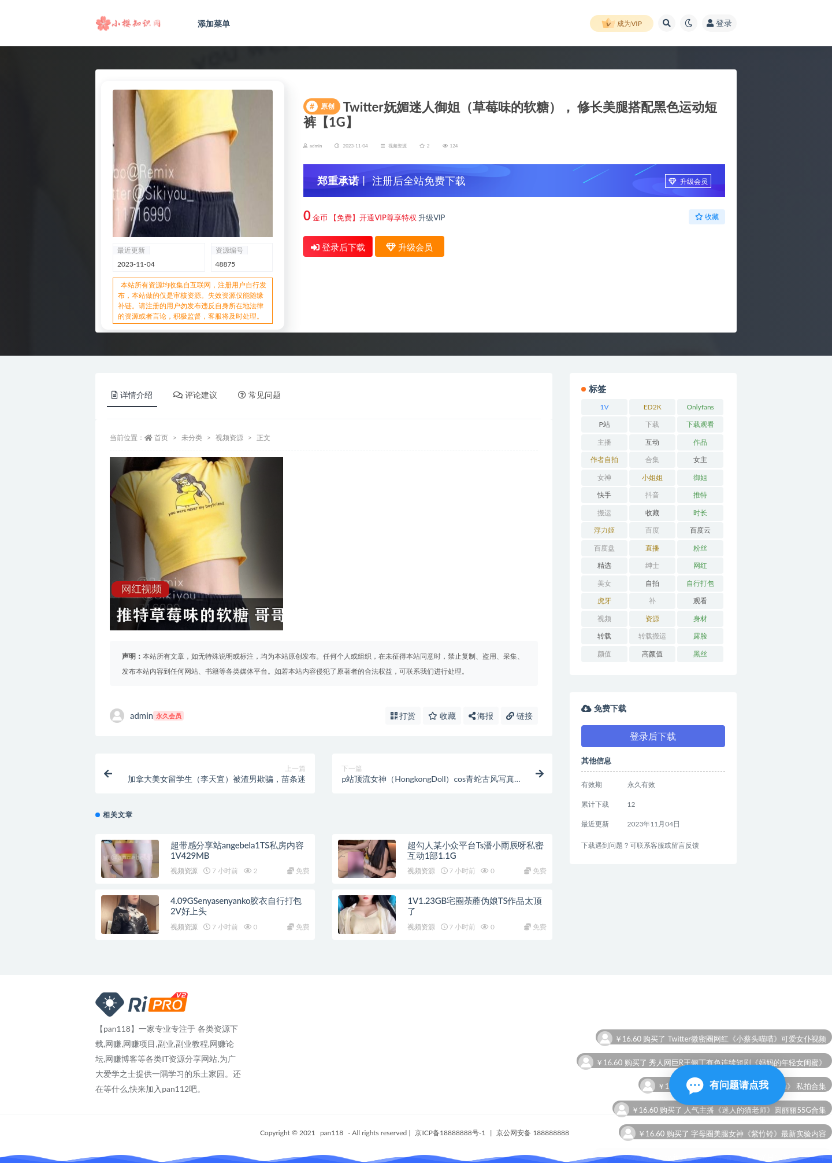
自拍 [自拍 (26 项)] (652, 583)
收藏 (707, 216)
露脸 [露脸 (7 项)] (700, 636)
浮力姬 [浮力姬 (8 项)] (604, 530)
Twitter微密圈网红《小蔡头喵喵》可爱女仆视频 (747, 1055)
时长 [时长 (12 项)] (700, 512)
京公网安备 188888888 (532, 1132)
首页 (161, 437)
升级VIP (431, 217)
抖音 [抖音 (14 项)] (652, 494)
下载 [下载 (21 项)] (652, 424)
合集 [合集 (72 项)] (652, 459)
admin (147, 715)
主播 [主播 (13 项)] (604, 442)
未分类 (191, 437)
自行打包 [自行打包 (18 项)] (700, 583)
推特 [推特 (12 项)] (700, 494)
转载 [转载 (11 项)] (604, 636)
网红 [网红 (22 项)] (700, 565)
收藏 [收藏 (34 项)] (652, 512)
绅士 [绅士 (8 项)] (652, 565)
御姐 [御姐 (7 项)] (700, 477)
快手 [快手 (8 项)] (604, 494)
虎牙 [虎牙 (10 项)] (604, 600)
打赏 (403, 716)
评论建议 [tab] (195, 395)
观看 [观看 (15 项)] (700, 600)
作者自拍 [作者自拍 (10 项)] (604, 459)
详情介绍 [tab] (132, 395)
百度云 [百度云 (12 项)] (700, 530)
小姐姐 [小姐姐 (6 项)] (652, 477)
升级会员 (688, 181)
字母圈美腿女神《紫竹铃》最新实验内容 (758, 1150)
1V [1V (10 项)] (604, 407)
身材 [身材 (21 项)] (700, 618)
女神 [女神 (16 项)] (604, 477)
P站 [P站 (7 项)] (604, 424)
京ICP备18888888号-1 (450, 1132)
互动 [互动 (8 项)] (652, 442)
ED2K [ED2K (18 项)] (653, 407)
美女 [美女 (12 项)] (604, 583)
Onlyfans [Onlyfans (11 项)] (700, 407)
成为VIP (621, 24)
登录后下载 (338, 247)
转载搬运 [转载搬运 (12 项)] (652, 636)
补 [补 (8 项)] (652, 600)
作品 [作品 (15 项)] (700, 442)
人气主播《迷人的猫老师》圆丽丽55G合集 (755, 1126)
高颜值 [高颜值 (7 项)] (652, 653)
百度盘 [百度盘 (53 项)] (604, 548)
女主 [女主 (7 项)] (700, 459)
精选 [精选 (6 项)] (604, 565)
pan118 (331, 1132)
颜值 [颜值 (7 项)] (604, 653)
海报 (481, 716)
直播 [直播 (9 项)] (652, 548)
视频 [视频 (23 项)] (604, 618)
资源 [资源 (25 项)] (652, 618)
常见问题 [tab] (259, 395)
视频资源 (397, 146)
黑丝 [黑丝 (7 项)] (700, 653)
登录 (719, 23)
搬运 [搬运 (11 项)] (604, 512)
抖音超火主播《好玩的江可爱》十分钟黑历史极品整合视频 (728, 1031)
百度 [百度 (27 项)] (652, 530)
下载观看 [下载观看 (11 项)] (700, 424)
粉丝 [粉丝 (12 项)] (700, 548)
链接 (519, 716)
